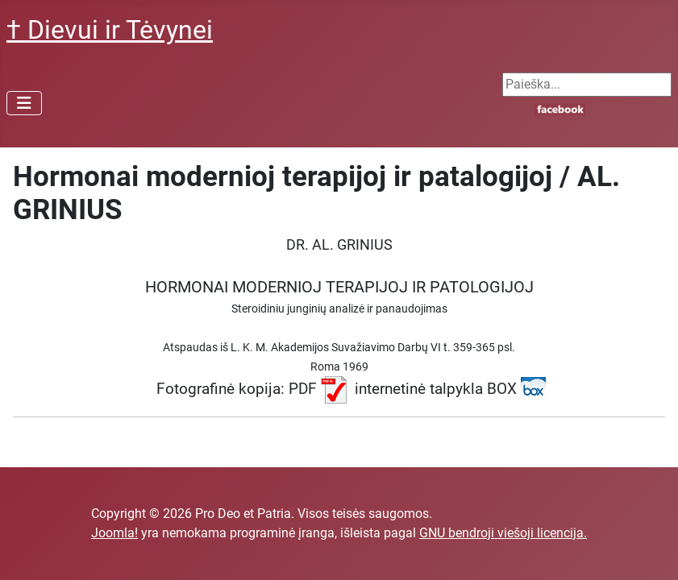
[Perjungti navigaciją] (24, 103)
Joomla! (114, 533)
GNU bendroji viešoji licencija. (503, 533)
